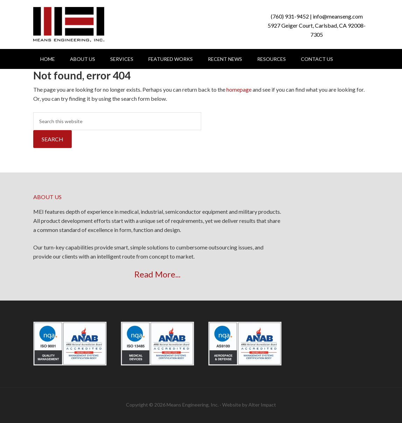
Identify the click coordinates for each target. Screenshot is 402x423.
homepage (239, 89)
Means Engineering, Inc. (68, 24)
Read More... (157, 274)
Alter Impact (262, 405)
